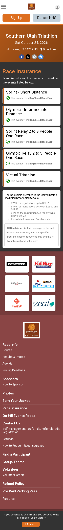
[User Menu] (57, 7)
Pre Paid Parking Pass (20, 491)
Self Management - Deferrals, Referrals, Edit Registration (31, 430)
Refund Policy (13, 484)
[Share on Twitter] (28, 56)
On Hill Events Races (19, 416)
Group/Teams (13, 462)
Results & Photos (14, 357)
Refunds (8, 439)
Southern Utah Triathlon (31, 36)
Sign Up (16, 18)
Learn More (37, 517)
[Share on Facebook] (21, 56)
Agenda (7, 363)
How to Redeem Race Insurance (23, 445)
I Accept (30, 524)
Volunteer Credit (13, 475)
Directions (49, 49)
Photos (8, 393)
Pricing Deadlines (14, 370)
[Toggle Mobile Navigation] (3, 6)
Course (7, 350)
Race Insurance (15, 408)
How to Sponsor (13, 384)
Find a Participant (16, 454)
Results (9, 499)
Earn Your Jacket (16, 401)
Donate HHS (46, 18)
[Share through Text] (41, 56)
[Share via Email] (34, 56)
